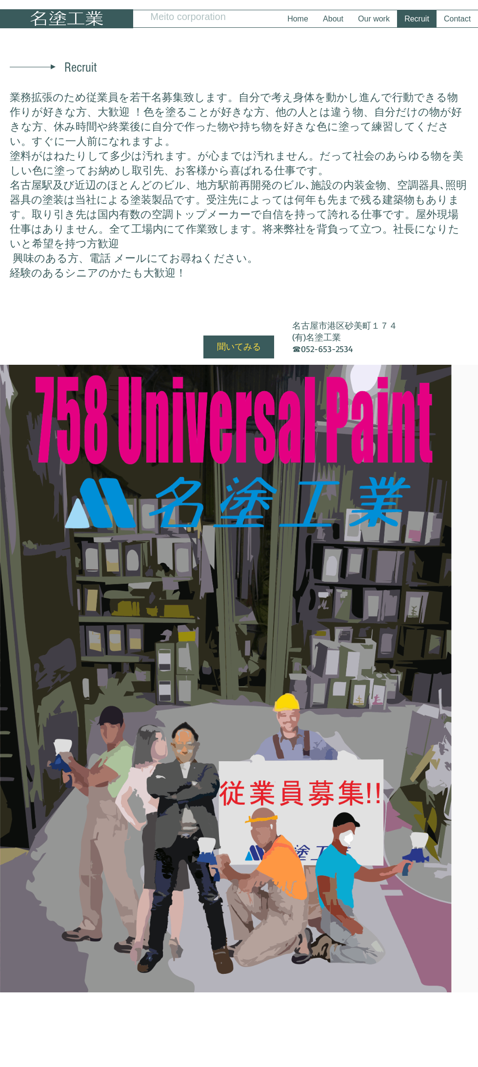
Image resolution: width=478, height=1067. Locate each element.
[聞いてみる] (238, 347)
